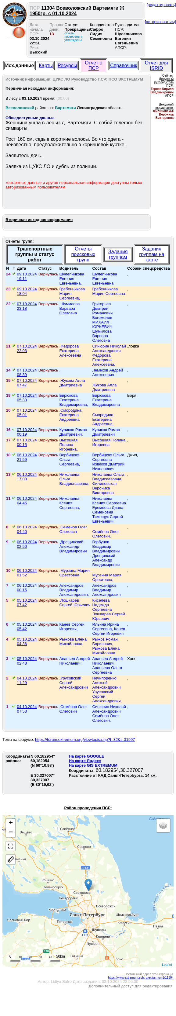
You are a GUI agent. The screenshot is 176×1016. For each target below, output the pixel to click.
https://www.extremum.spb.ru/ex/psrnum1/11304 (141, 977)
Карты (46, 65)
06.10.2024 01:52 (27, 572)
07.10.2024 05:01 (27, 412)
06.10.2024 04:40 (27, 529)
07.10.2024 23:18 (27, 306)
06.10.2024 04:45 (27, 500)
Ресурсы (67, 65)
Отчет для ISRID (156, 65)
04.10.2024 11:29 (27, 680)
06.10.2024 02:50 (27, 544)
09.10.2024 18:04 (27, 291)
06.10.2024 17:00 (27, 476)
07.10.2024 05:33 (27, 397)
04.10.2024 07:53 (27, 709)
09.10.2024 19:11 (27, 276)
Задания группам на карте (151, 254)
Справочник (123, 65)
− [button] (11, 832)
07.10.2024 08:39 (27, 372)
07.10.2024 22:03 (27, 348)
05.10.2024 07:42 (27, 602)
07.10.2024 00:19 (27, 432)
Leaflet (167, 964)
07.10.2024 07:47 (27, 382)
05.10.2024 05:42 (27, 626)
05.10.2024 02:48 (27, 660)
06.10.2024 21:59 (27, 457)
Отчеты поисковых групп (83, 254)
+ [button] (11, 823)
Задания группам (118, 254)
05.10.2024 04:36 (27, 641)
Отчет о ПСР (93, 65)
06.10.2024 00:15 (27, 587)
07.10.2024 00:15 (27, 442)
